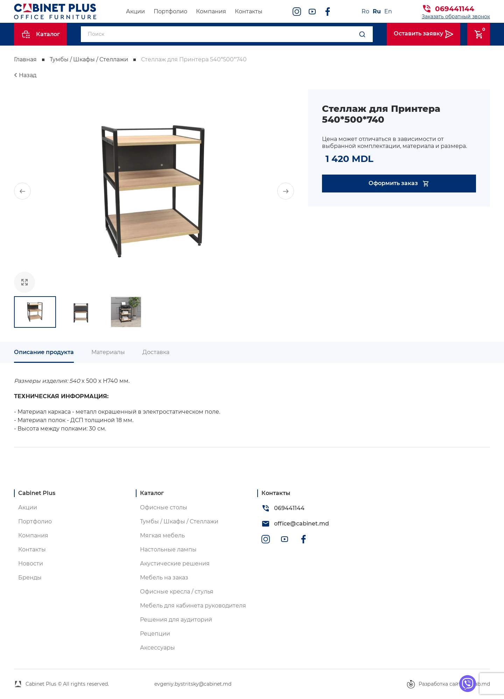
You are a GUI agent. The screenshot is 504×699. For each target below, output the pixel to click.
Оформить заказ (399, 183)
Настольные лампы (168, 549)
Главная (25, 59)
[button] (22, 191)
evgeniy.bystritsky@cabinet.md (192, 684)
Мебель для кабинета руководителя (193, 605)
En (388, 11)
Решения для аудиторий (176, 619)
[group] (154, 191)
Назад (27, 75)
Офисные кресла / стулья (177, 591)
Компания (211, 11)
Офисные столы (163, 507)
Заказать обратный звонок (456, 16)
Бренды (30, 577)
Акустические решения (175, 563)
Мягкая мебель (162, 535)
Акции (135, 11)
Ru (377, 11)
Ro (365, 11)
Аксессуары (157, 647)
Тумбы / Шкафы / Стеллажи (89, 59)
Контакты (248, 11)
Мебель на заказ (164, 577)
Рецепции (155, 633)
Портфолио (170, 11)
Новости (30, 563)
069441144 (454, 9)
